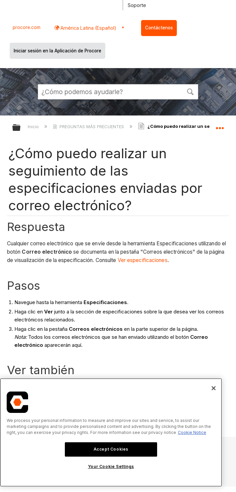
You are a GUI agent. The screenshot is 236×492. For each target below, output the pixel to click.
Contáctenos (159, 27)
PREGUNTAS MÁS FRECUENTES (89, 126)
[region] (111, 432)
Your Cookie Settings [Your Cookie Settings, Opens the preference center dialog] (111, 466)
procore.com (26, 27)
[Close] (213, 388)
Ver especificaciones (142, 260)
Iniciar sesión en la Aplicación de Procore (57, 50)
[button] (190, 91)
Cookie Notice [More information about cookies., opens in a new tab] (192, 432)
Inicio (34, 126)
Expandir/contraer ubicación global (220, 125)
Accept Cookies (111, 449)
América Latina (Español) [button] (87, 28)
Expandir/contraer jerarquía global (20, 128)
